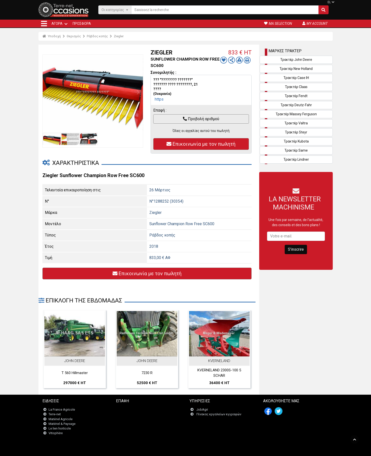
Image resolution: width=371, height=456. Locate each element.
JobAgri (202, 410)
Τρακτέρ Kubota (296, 141)
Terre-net (55, 414)
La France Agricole (62, 410)
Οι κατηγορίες (115, 10)
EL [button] (329, 2)
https (159, 99)
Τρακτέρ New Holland (296, 69)
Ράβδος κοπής (97, 36)
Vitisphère (56, 433)
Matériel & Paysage (62, 424)
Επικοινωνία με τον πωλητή (200, 144)
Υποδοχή (51, 36)
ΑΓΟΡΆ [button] (57, 24)
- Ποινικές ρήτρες (175, 450)
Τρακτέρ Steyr (296, 132)
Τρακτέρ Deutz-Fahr (296, 105)
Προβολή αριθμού (201, 119)
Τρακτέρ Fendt (296, 96)
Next (138, 92)
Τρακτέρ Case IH (296, 78)
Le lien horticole (60, 428)
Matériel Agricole (61, 419)
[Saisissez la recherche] (225, 9)
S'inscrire (296, 249)
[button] (44, 23)
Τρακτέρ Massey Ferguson (296, 114)
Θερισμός (74, 36)
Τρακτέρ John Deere (296, 60)
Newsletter (126, 414)
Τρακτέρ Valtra (296, 123)
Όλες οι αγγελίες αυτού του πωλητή (201, 131)
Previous (47, 92)
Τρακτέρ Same (296, 150)
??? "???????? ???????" (172, 80)
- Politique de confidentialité (208, 450)
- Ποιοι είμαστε (239, 450)
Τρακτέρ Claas (296, 87)
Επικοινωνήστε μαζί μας (136, 410)
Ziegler (119, 36)
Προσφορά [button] (82, 24)
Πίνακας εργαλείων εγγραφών (218, 414)
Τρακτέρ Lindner (296, 159)
